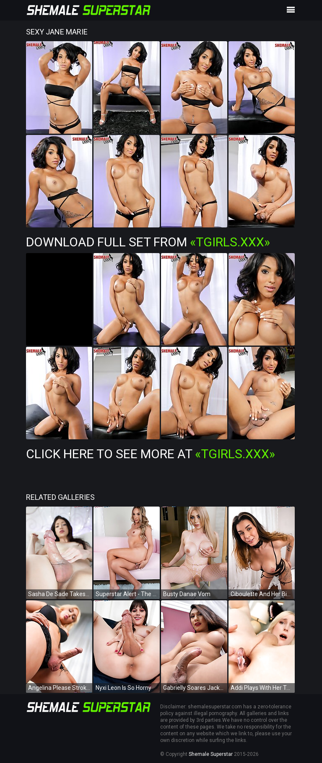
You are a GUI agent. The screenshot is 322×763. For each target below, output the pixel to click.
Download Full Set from (148, 242)
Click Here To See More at (150, 453)
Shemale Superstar (211, 754)
